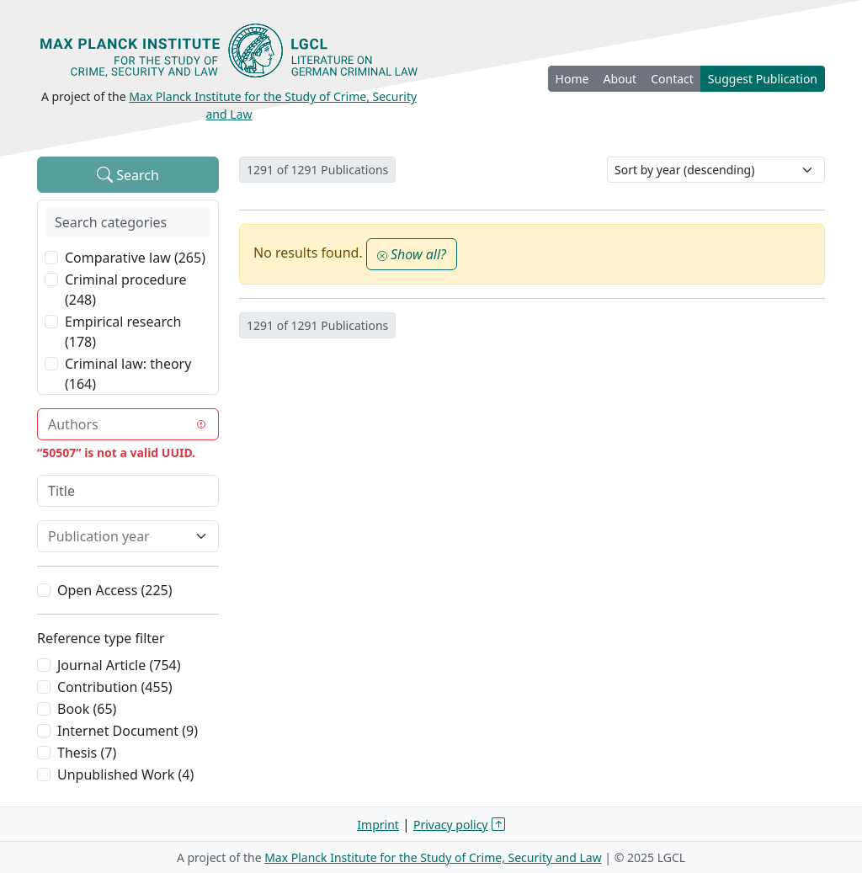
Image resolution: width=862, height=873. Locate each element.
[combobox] (118, 424)
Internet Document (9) (127, 730)
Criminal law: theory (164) (128, 373)
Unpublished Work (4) (125, 774)
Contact (672, 79)
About (619, 79)
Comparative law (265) (135, 257)
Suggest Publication (762, 79)
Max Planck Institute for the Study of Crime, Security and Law (433, 857)
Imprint (378, 825)
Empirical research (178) (123, 331)
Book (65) (86, 709)
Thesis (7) (86, 752)
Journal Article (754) (118, 665)
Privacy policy (450, 825)
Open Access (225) (115, 590)
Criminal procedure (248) (126, 289)
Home (572, 79)
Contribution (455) (115, 687)
